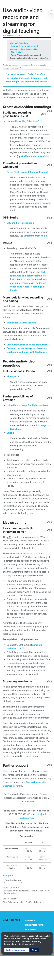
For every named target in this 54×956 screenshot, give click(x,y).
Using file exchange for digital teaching (27, 405)
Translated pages (13, 880)
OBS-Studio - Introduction (20, 223)
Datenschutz (31, 920)
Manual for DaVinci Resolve (21, 322)
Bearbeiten (47, 110)
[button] (16, 950)
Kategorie (8, 875)
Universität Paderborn (18, 43)
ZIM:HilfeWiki (17, 52)
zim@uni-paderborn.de (33, 156)
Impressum (30, 929)
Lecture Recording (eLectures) (23, 121)
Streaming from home (35, 235)
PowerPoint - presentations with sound (27, 172)
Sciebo (10, 432)
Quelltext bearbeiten (50, 110)
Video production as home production (27, 344)
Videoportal (13, 376)
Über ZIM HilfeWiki (34, 925)
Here (5, 771)
